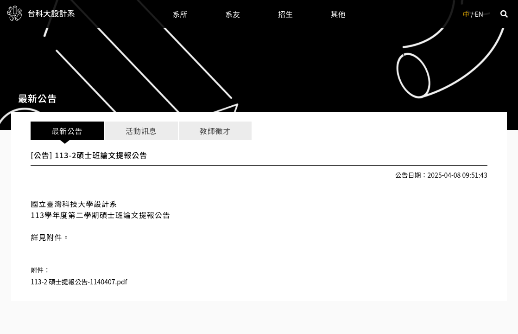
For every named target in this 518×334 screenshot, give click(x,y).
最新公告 (66, 130)
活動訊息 (141, 130)
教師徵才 (215, 130)
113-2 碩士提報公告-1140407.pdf (79, 281)
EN (479, 14)
